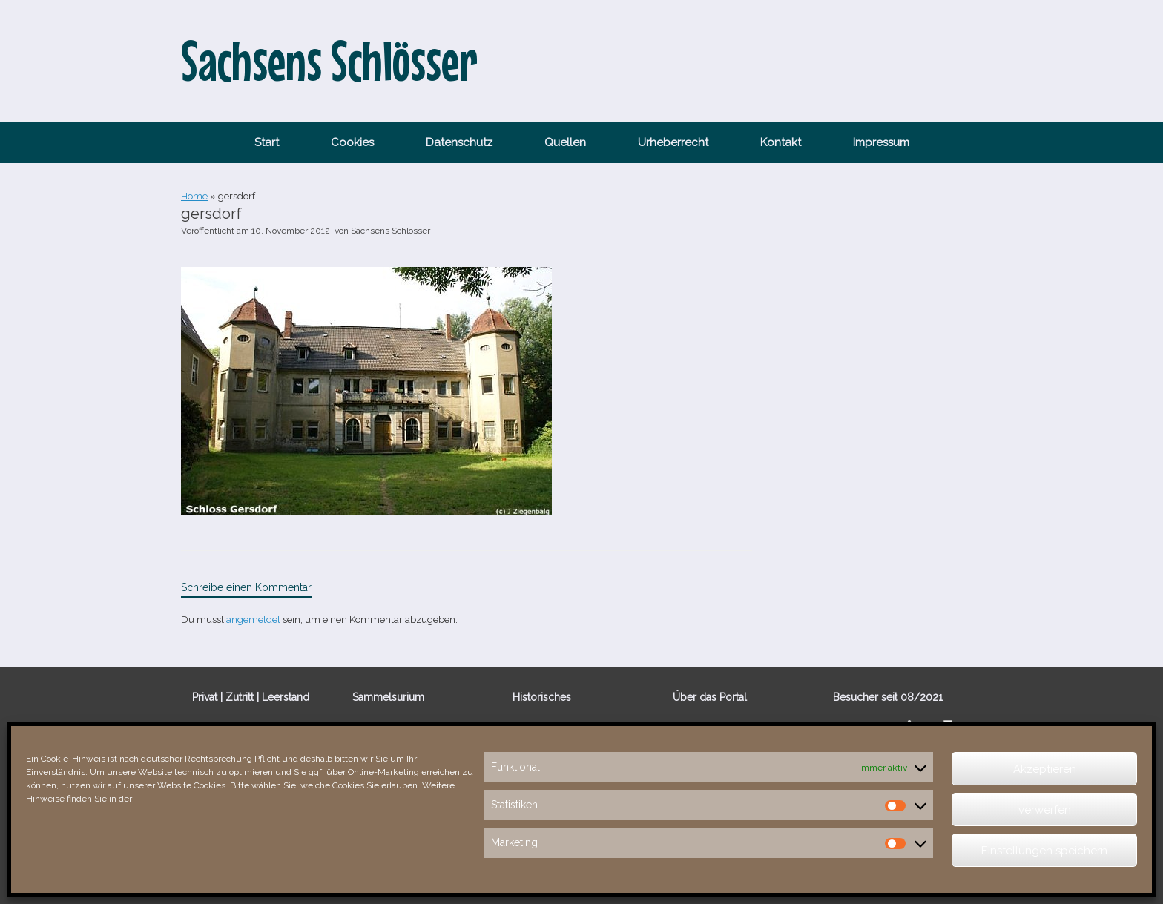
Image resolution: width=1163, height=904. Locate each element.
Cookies (352, 142)
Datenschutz (459, 142)
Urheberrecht (673, 142)
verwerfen (1044, 809)
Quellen (565, 142)
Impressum (881, 142)
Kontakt (780, 142)
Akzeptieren (1044, 769)
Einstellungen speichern (1044, 850)
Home (194, 196)
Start (266, 142)
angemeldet (253, 619)
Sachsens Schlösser (390, 230)
